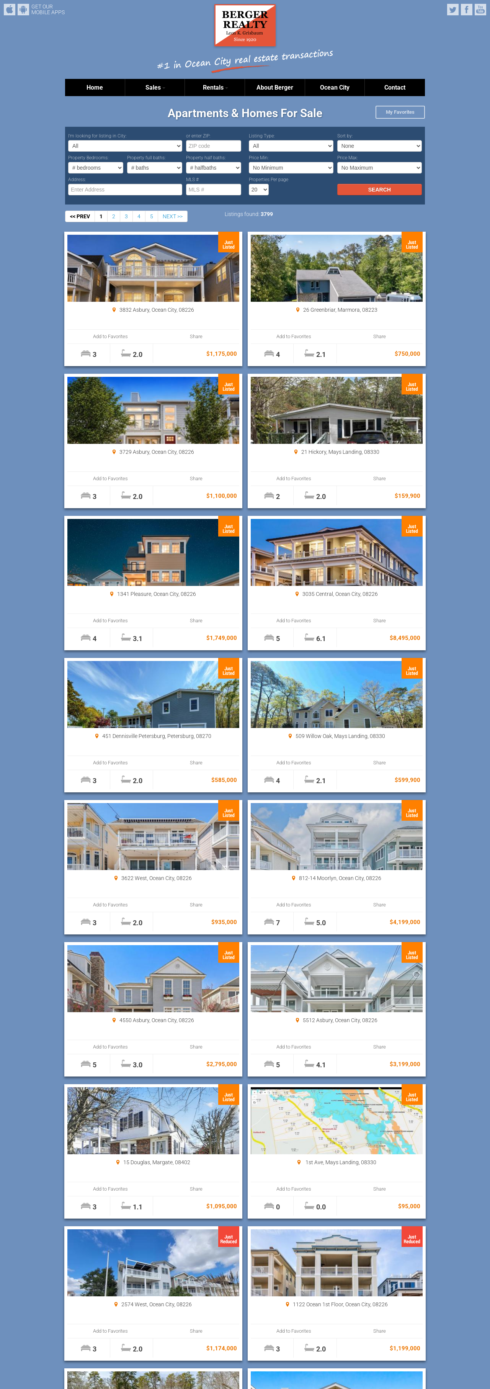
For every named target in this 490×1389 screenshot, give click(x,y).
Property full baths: (146, 157)
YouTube (480, 9)
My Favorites (400, 112)
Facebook (466, 9)
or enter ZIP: (198, 136)
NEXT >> (173, 216)
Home (95, 87)
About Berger (274, 87)
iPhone (9, 9)
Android (23, 9)
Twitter (453, 9)
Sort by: (345, 136)
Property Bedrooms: (88, 157)
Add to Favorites (95, 336)
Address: (77, 179)
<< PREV (80, 216)
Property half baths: (206, 157)
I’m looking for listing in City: (97, 136)
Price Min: (259, 157)
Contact (394, 87)
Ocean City (335, 87)
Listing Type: (262, 136)
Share (150, 336)
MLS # (192, 179)
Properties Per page (268, 179)
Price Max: (347, 157)
